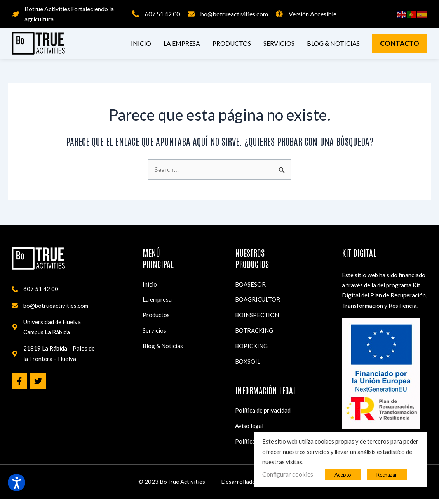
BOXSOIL (247, 360)
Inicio (141, 43)
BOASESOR (250, 283)
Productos (232, 43)
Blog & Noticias (333, 43)
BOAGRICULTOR (257, 298)
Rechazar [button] (386, 474)
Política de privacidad (263, 410)
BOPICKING (251, 345)
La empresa (182, 43)
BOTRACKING (254, 329)
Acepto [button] (342, 474)
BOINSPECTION (257, 314)
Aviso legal (249, 425)
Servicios (278, 43)
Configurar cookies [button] (287, 474)
